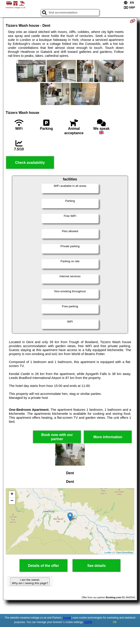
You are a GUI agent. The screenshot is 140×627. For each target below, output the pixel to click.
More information (107, 437)
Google (66, 617)
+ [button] (12, 494)
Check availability (30, 162)
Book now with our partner (57, 437)
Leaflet (107, 552)
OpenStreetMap (124, 552)
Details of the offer (43, 566)
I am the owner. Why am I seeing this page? (30, 581)
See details (96, 566)
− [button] (12, 501)
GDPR (88, 622)
